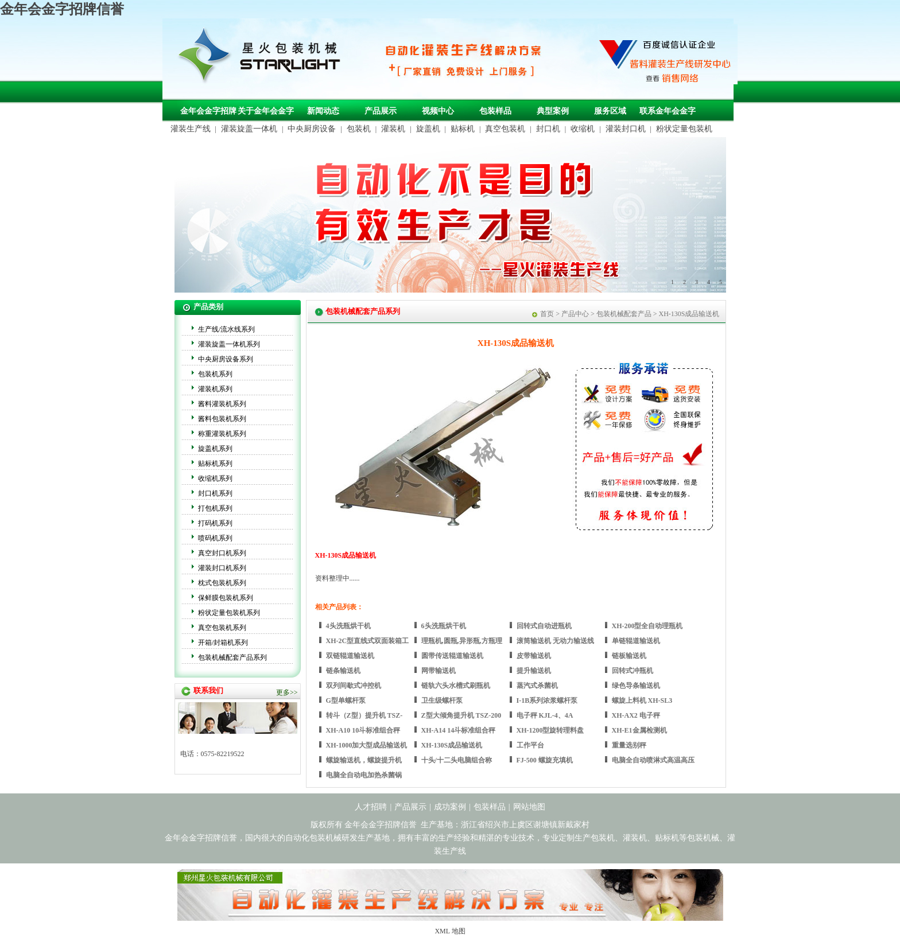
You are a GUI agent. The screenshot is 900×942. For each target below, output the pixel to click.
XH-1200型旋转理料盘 (550, 730)
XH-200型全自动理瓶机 (647, 626)
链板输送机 (629, 656)
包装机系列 (215, 374)
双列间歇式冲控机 (353, 686)
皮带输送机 (534, 656)
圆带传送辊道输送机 (452, 656)
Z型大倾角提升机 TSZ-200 (461, 715)
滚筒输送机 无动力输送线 (555, 641)
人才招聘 (371, 807)
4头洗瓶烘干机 (348, 626)
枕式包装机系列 (222, 583)
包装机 (359, 128)
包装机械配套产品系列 (232, 657)
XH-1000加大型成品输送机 (367, 745)
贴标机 (463, 128)
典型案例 (553, 111)
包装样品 (495, 111)
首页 (547, 314)
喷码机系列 (215, 538)
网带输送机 (438, 671)
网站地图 (529, 807)
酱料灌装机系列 (222, 404)
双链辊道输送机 (350, 656)
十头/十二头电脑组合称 (456, 760)
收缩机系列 (215, 478)
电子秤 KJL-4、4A (545, 715)
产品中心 (575, 314)
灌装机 (393, 128)
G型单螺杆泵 (346, 700)
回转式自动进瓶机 (544, 626)
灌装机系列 (215, 389)
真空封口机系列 (222, 553)
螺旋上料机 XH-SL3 (642, 700)
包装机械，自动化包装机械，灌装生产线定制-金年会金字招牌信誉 (263, 58)
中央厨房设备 (312, 128)
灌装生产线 (190, 128)
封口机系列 (215, 493)
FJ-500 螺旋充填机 (545, 760)
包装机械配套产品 (623, 314)
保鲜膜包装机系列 (225, 598)
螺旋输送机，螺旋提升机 (364, 760)
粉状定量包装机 (684, 128)
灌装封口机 (626, 128)
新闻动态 (323, 111)
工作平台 (530, 745)
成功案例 (450, 807)
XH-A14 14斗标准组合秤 (458, 730)
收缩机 (583, 128)
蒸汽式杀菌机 (537, 686)
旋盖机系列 (215, 449)
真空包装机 (505, 128)
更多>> (287, 692)
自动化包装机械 (313, 838)
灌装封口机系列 (222, 568)
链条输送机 (343, 671)
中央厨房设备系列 (225, 359)
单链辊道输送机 (636, 641)
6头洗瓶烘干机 (443, 626)
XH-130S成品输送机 (452, 745)
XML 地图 (450, 931)
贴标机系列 (215, 464)
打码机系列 (215, 523)
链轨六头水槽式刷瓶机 (455, 686)
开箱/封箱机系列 (223, 643)
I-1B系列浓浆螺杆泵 (547, 700)
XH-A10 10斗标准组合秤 (363, 730)
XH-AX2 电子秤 (636, 715)
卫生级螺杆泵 (442, 700)
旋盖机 (428, 128)
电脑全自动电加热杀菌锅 (364, 775)
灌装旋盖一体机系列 (229, 344)
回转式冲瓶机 (632, 671)
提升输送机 (534, 671)
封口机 (548, 128)
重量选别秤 (629, 745)
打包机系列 (215, 508)
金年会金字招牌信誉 (62, 9)
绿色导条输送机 (636, 686)
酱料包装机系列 (222, 419)
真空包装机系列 (222, 628)
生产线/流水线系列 (226, 329)
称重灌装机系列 (222, 434)
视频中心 (438, 111)
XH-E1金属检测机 (639, 730)
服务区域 (610, 111)
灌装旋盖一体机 (249, 128)
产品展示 (380, 111)
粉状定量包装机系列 (229, 613)
